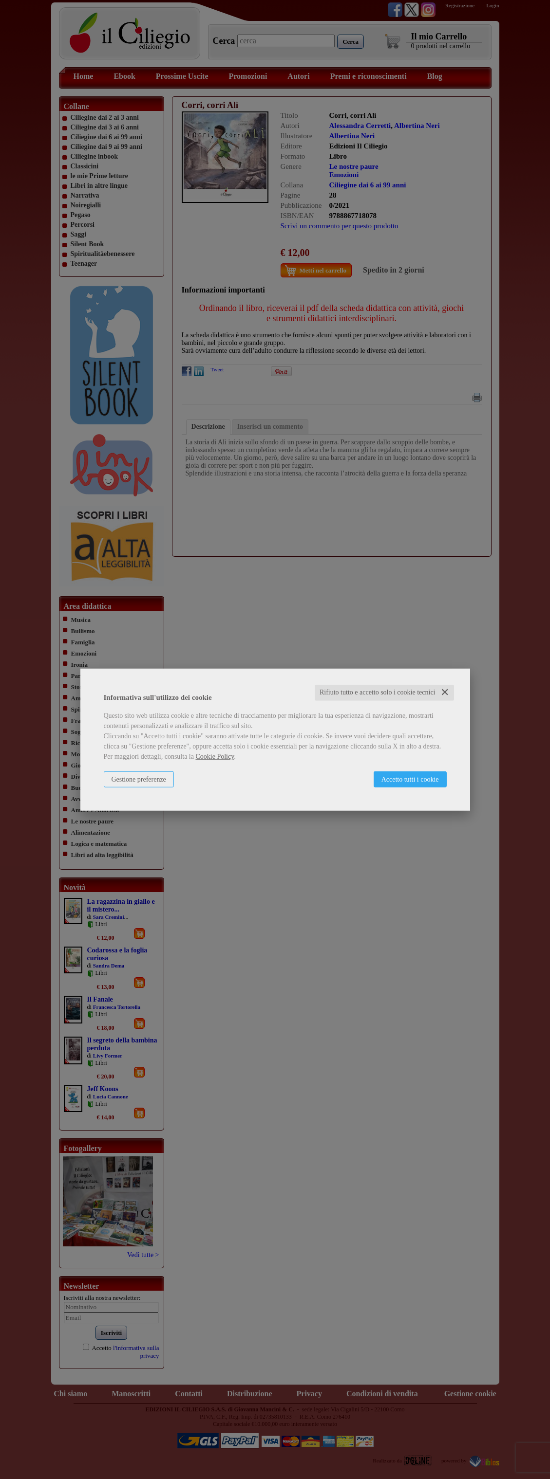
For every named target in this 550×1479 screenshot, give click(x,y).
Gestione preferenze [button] (139, 779)
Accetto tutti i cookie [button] (410, 779)
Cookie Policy (214, 756)
